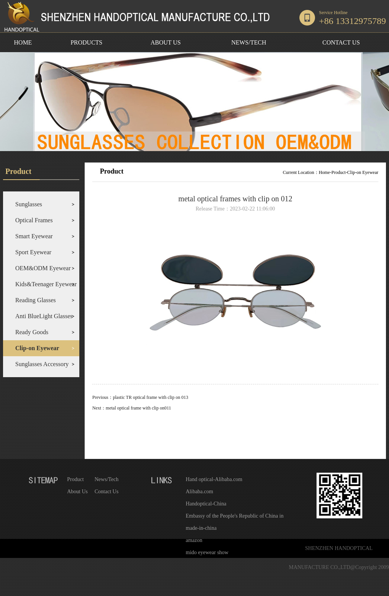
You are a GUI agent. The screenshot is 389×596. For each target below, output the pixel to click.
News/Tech (107, 479)
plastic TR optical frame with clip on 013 (150, 397)
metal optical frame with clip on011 (138, 408)
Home (324, 172)
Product (75, 479)
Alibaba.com (199, 491)
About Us (77, 491)
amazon (194, 540)
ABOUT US (166, 42)
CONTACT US (341, 42)
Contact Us (107, 491)
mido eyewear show (207, 552)
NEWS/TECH (248, 42)
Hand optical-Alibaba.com (214, 479)
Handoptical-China (206, 504)
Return (235, 432)
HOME (23, 42)
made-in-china (201, 528)
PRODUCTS (87, 42)
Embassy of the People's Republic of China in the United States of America (234, 517)
